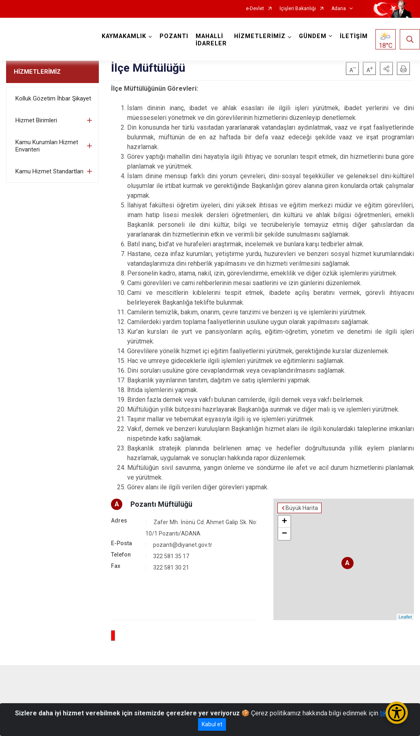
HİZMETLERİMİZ (37, 71)
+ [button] (284, 522)
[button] (386, 68)
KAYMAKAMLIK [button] (124, 36)
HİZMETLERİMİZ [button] (260, 36)
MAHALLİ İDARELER (211, 40)
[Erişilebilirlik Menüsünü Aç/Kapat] (397, 713)
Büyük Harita (302, 508)
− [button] (284, 534)
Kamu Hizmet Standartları (49, 171)
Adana (338, 8)
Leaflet (405, 616)
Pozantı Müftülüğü (161, 504)
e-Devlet (255, 8)
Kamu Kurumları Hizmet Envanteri (46, 146)
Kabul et (212, 724)
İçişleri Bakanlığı (297, 8)
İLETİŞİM (354, 36)
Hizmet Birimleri (36, 120)
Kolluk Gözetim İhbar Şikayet (53, 98)
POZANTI (174, 36)
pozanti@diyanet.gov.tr (182, 545)
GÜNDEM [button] (312, 36)
